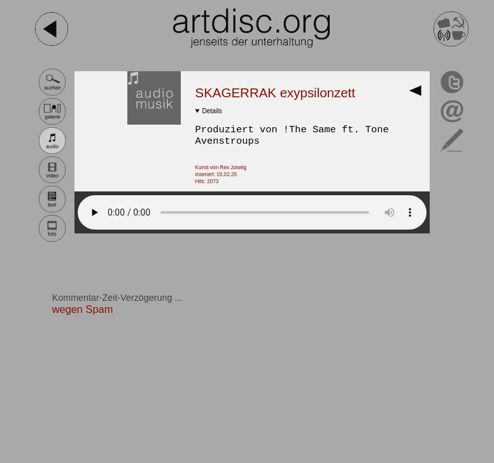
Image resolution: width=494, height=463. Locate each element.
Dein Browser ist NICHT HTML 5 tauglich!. (252, 212)
